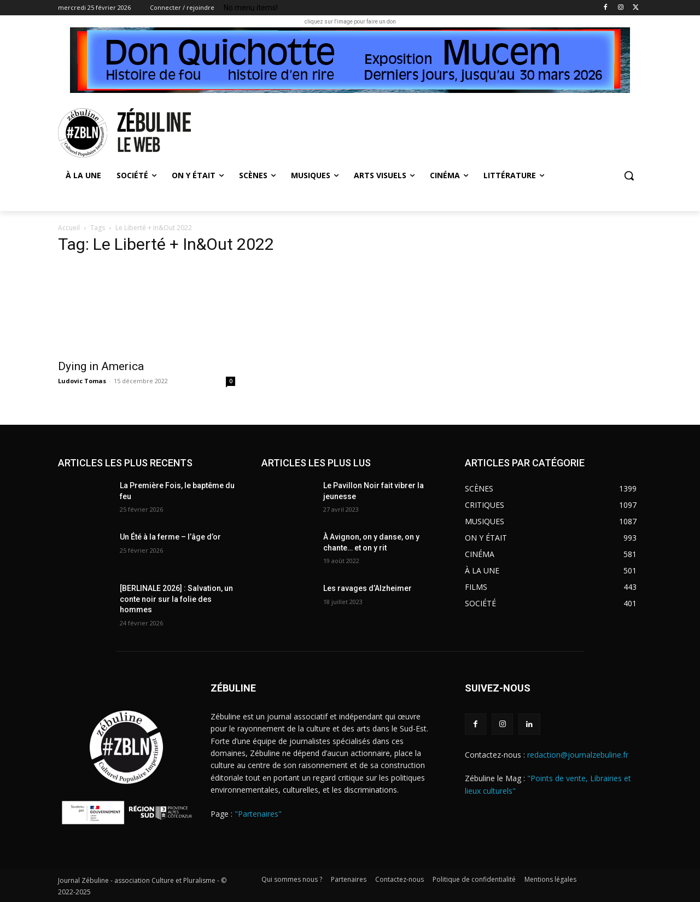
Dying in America (101, 366)
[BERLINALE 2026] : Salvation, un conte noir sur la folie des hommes (176, 599)
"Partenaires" (258, 814)
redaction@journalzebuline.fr (577, 754)
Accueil (69, 227)
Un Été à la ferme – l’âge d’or (170, 536)
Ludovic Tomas (82, 381)
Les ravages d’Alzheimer (367, 588)
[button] (629, 175)
